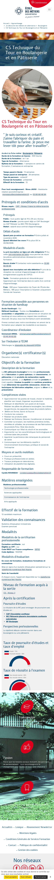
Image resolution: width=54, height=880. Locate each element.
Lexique (19, 827)
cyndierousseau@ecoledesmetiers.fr (35, 473)
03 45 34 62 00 (9, 336)
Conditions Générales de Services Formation (28, 839)
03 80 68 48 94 (39, 194)
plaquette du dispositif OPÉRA (28, 345)
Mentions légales (27, 833)
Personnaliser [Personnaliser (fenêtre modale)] (40, 877)
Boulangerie (42, 26)
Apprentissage (16, 24)
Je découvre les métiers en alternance (20, 26)
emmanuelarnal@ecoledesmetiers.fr (35, 334)
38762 (37, 549)
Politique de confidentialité (33, 845)
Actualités (7, 827)
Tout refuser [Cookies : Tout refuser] (26, 877)
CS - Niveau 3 (9, 593)
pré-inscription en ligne (19, 254)
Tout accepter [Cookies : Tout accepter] (11, 877)
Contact (12, 845)
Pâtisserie (38, 153)
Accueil (6, 24)
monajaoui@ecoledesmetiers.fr (15, 194)
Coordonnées (41, 2)
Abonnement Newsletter (39, 827)
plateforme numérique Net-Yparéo (17, 569)
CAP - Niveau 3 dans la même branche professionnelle (25, 207)
